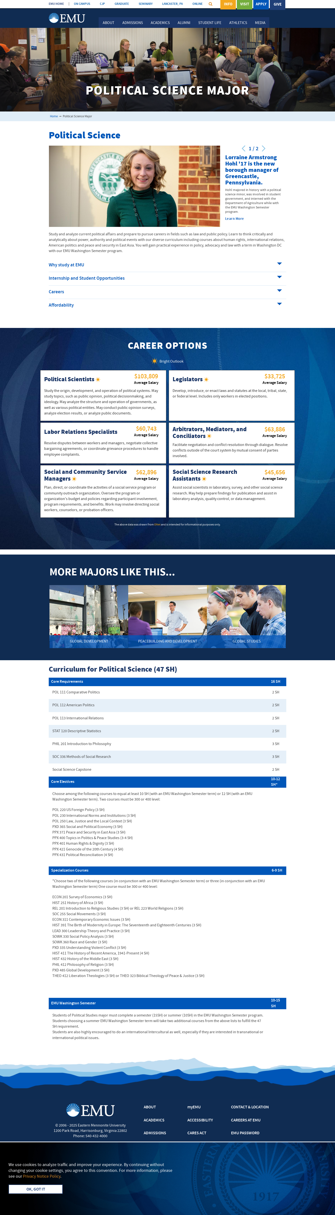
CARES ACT (196, 1133)
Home (54, 116)
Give (278, 5)
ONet (157, 524)
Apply (261, 5)
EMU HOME (56, 4)
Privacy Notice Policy (41, 1176)
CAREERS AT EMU (246, 1120)
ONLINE (197, 4)
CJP (102, 4)
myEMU (194, 1107)
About (108, 23)
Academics (160, 23)
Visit (244, 5)
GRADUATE (122, 4)
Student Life (209, 23)
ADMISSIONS (155, 1133)
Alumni (184, 23)
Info (228, 5)
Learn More (234, 219)
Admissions (132, 23)
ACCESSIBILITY (200, 1120)
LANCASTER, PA (172, 4)
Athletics (238, 23)
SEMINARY (145, 4)
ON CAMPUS (82, 4)
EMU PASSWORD (245, 1133)
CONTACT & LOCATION (250, 1107)
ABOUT (150, 1107)
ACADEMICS (154, 1120)
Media (260, 23)
